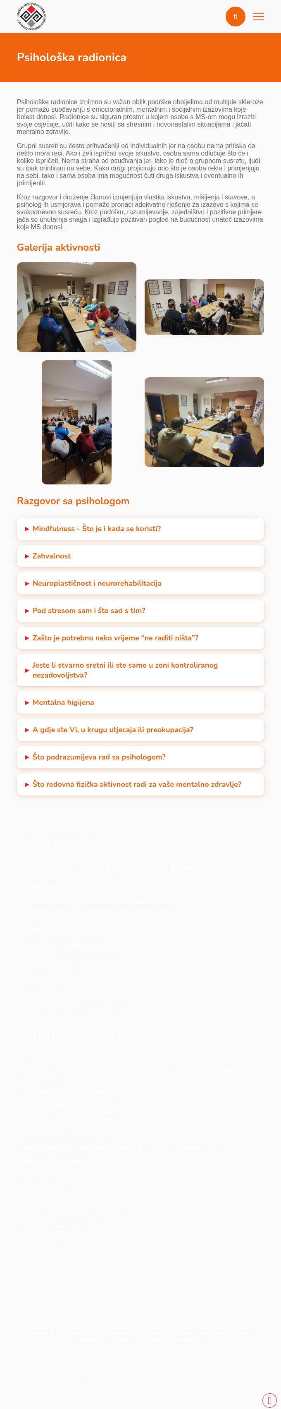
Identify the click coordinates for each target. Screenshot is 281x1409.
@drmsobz (73, 976)
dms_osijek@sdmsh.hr (82, 945)
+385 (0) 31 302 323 (84, 961)
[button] (235, 16)
